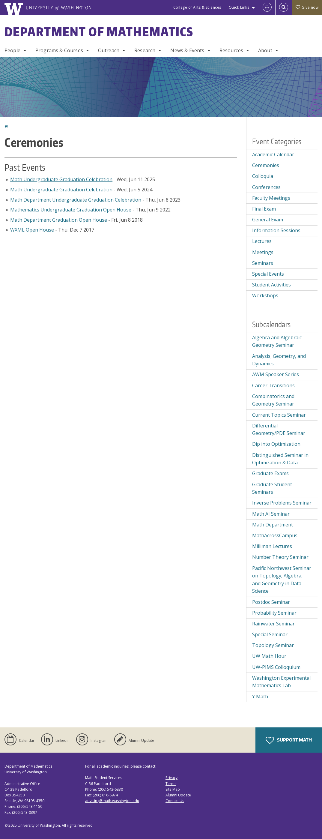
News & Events (187, 50)
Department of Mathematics (98, 32)
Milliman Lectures (272, 546)
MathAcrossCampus (274, 535)
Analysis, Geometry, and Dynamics (279, 360)
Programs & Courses (59, 50)
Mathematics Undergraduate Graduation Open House (70, 209)
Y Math (260, 696)
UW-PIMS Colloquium (276, 667)
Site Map (172, 789)
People (12, 50)
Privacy (171, 777)
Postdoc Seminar (271, 602)
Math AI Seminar (271, 514)
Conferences (266, 187)
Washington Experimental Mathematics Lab (281, 682)
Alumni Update (178, 795)
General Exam (267, 219)
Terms (170, 783)
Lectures (262, 241)
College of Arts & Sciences (197, 7)
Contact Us (174, 800)
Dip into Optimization (276, 444)
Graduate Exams (270, 473)
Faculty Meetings (271, 198)
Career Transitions (273, 385)
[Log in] (267, 7)
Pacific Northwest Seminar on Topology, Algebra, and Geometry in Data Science (281, 580)
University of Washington (39, 825)
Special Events (268, 274)
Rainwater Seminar (273, 623)
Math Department (272, 524)
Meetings (262, 252)
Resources (231, 50)
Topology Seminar (273, 645)
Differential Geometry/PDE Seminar (278, 429)
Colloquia (262, 176)
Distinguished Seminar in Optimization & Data (280, 459)
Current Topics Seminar (279, 415)
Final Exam (264, 208)
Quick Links (239, 7)
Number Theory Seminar (280, 557)
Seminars (262, 263)
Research (144, 50)
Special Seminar (270, 634)
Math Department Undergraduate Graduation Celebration (75, 199)
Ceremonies (265, 165)
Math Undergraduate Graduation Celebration (61, 179)
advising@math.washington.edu (112, 800)
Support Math (289, 740)
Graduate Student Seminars (272, 488)
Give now (307, 7)
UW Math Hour (269, 656)
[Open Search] (284, 7)
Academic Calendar (273, 154)
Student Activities (271, 284)
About (265, 50)
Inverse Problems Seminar (282, 502)
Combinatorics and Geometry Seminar (273, 400)
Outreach (108, 50)
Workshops (265, 295)
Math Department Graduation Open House (58, 220)
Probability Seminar (274, 613)
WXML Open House (32, 229)
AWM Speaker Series (275, 374)
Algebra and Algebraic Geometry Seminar (277, 341)
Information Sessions (276, 230)
